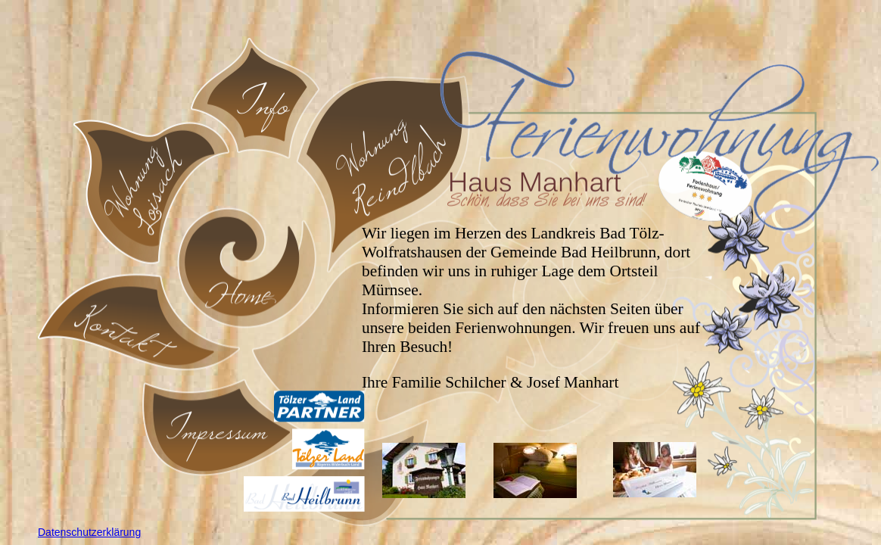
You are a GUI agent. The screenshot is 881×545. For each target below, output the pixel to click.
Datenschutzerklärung (89, 532)
